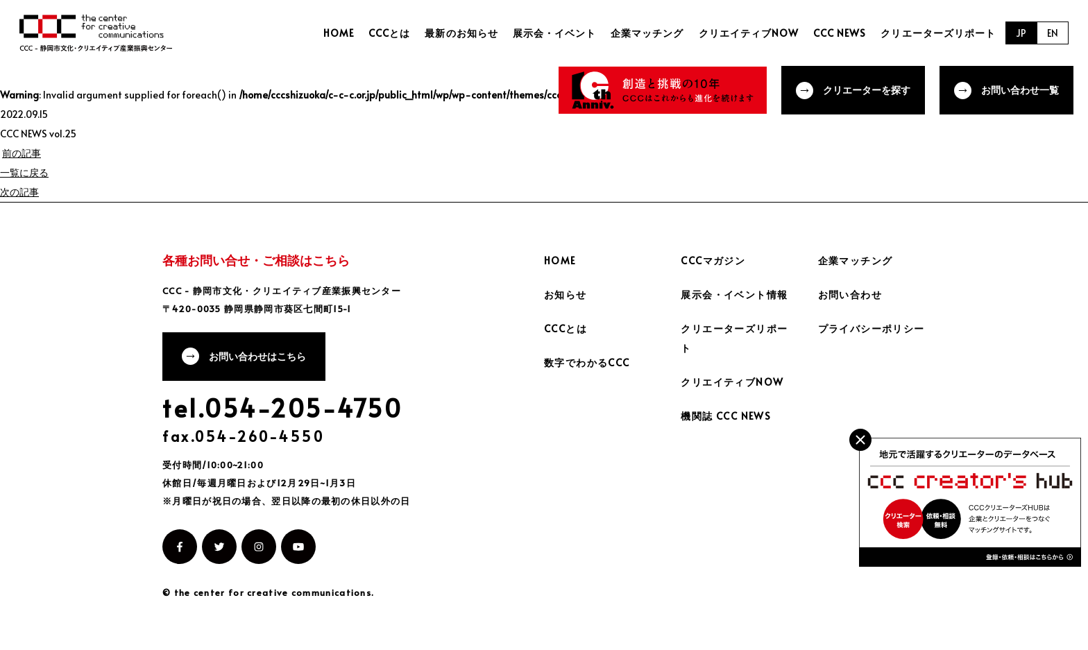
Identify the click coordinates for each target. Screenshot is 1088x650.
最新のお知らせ (461, 33)
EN (1052, 33)
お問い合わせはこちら (257, 356)
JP (1021, 33)
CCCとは (389, 33)
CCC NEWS (839, 33)
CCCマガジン (713, 260)
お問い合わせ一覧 (1020, 89)
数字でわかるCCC (587, 362)
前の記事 (21, 153)
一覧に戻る (24, 172)
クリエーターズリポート (938, 33)
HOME (338, 33)
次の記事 (19, 191)
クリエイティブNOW (749, 33)
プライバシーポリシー (871, 328)
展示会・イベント (554, 33)
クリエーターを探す (866, 89)
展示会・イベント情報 (734, 294)
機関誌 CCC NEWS (726, 415)
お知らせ (565, 294)
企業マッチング (647, 33)
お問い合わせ (850, 294)
